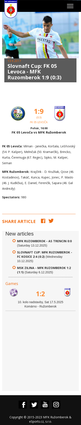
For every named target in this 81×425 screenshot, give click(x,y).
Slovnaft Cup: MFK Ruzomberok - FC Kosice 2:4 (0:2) (44, 254)
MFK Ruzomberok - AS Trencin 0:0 (44, 241)
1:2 (40, 293)
